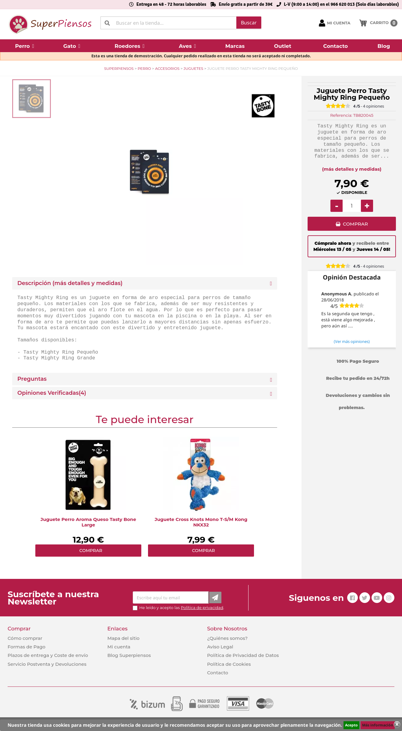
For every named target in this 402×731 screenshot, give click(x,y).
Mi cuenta (118, 647)
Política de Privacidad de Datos (243, 655)
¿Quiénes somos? (227, 638)
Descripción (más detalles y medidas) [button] (69, 283)
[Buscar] (180, 22)
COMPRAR (355, 225)
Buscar (249, 22)
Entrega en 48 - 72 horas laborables (171, 4)
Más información (377, 725)
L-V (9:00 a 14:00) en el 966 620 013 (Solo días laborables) (341, 4)
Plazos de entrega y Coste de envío (48, 655)
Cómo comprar (25, 638)
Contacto (217, 673)
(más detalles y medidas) (352, 169)
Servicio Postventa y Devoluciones (47, 664)
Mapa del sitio (123, 638)
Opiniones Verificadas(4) (51, 393)
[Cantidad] (352, 206)
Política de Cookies (229, 664)
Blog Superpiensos (129, 655)
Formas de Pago (26, 647)
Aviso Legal (220, 647)
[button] (24, 45)
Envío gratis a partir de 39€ (246, 4)
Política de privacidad (202, 607)
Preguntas (32, 379)
